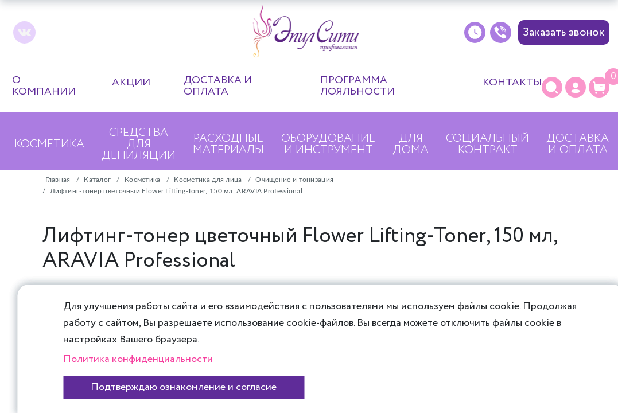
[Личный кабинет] (575, 87)
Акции (131, 82)
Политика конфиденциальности (138, 359)
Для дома (410, 144)
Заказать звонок (564, 32)
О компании (44, 86)
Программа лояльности (357, 86)
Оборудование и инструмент (328, 144)
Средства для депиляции (139, 144)
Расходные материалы (228, 144)
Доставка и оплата (218, 86)
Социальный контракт (487, 144)
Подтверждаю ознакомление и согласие (184, 387)
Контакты (512, 82)
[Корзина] (599, 87)
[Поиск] (552, 87)
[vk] (24, 32)
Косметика (49, 144)
